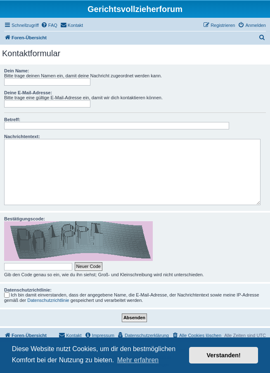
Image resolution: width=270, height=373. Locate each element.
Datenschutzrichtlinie (48, 300)
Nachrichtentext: (22, 136)
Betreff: (12, 119)
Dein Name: (16, 70)
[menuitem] (49, 25)
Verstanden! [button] (224, 355)
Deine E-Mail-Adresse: (28, 92)
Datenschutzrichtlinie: (28, 289)
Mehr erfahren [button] (138, 359)
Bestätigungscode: (24, 218)
